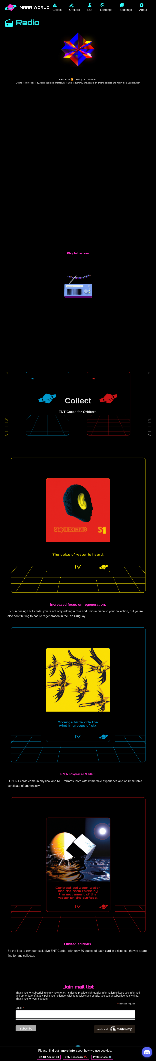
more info (68, 1050)
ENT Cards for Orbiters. (78, 412)
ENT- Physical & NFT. (78, 774)
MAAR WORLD (35, 7)
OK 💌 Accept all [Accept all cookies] (48, 1057)
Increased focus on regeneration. (78, 604)
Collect (78, 400)
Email (20, 1008)
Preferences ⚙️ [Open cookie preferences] (102, 1057)
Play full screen (78, 253)
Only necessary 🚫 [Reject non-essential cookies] (75, 1057)
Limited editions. (78, 944)
